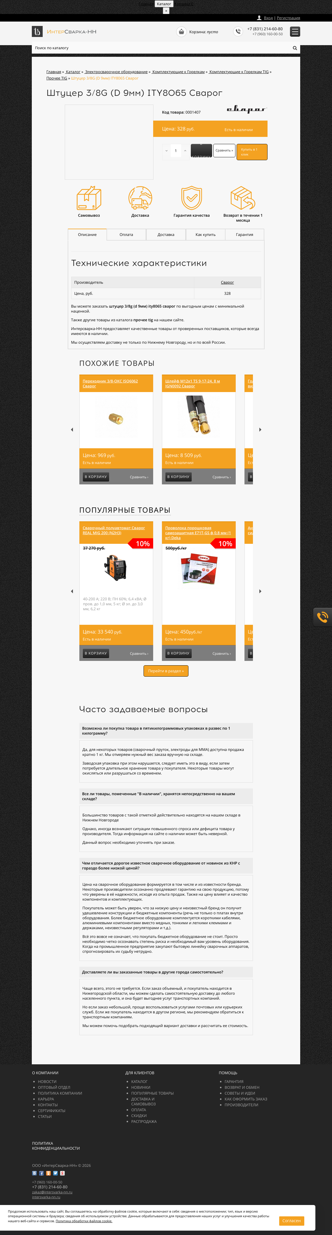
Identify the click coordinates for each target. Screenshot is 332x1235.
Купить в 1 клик (249, 152)
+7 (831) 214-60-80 (265, 29)
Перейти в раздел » (166, 670)
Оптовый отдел (54, 1087)
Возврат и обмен (242, 1087)
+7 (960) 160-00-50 (268, 33)
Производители (241, 1104)
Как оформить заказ (246, 1099)
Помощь (228, 1072)
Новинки (141, 1087)
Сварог (227, 282)
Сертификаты (51, 1110)
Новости (47, 1081)
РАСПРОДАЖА (144, 1121)
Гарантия (234, 1081)
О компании (45, 1072)
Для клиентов (139, 1072)
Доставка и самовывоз (143, 1101)
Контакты (48, 1104)
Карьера (46, 1099)
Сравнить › (139, 477)
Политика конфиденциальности (56, 1146)
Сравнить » (224, 150)
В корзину (201, 150)
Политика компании (60, 1093)
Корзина (183, 3)
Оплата (138, 1109)
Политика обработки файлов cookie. (97, 1211)
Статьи (45, 1116)
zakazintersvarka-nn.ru (54, 16)
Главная (146, 3)
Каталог (139, 1081)
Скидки (139, 1115)
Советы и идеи (240, 1093)
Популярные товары (125, 510)
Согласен (156, 1221)
